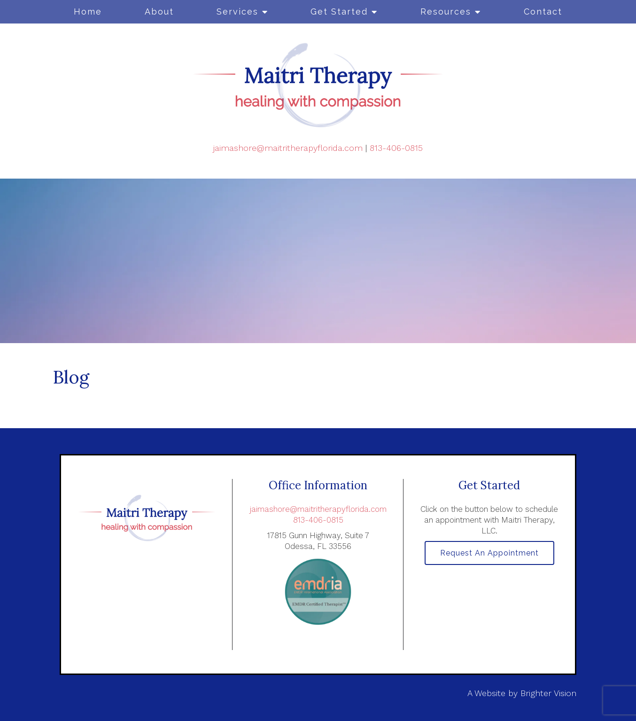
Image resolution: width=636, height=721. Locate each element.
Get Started (339, 11)
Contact (543, 11)
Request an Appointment (489, 553)
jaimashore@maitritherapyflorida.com (288, 148)
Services (237, 11)
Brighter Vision (548, 693)
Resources (445, 11)
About (159, 11)
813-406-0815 (396, 148)
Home (88, 11)
